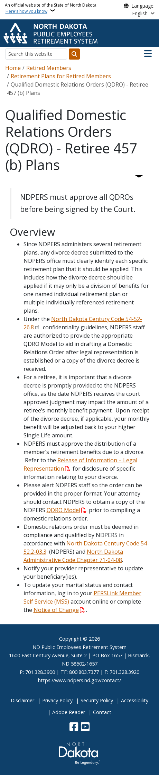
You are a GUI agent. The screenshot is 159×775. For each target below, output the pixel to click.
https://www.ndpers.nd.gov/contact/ (79, 680)
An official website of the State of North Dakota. (51, 8)
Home (13, 68)
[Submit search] (74, 54)
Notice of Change (56, 610)
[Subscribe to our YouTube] (85, 727)
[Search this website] (36, 53)
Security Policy (97, 700)
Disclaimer (22, 700)
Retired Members (48, 68)
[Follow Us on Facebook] (73, 727)
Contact (102, 712)
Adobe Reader (68, 712)
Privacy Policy (57, 700)
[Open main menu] (148, 53)
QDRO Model (63, 510)
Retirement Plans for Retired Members (61, 76)
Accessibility (134, 700)
